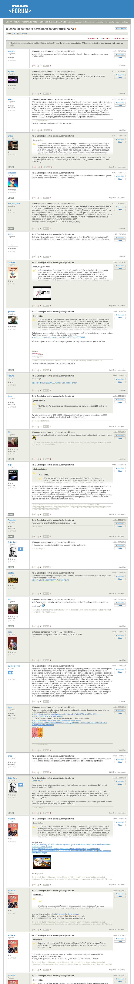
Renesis (11, 71)
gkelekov (12, 312)
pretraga (125, 22)
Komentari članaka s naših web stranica (56, 22)
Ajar (10, 432)
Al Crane (12, 819)
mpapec (11, 51)
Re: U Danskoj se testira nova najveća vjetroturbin (53, 136)
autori (118, 22)
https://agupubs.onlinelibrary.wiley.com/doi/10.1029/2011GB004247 (58, 337)
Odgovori (120, 54)
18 (41, 130)
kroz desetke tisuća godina (67, 914)
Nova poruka (121, 28)
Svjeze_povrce (14, 666)
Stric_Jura (12, 542)
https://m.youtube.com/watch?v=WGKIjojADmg (50, 580)
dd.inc (11, 234)
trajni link (122, 65)
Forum (17, 22)
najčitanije (99, 22)
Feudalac (12, 520)
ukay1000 (12, 173)
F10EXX (11, 376)
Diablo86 (12, 262)
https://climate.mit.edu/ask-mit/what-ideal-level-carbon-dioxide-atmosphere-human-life (66, 849)
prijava (70, 22)
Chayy (11, 136)
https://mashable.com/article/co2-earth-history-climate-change (56, 720)
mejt (10, 465)
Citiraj (120, 57)
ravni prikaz (106, 38)
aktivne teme (89, 22)
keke (10, 632)
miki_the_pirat (14, 204)
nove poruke (109, 22)
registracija (79, 22)
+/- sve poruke (93, 38)
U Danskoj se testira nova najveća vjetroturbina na (53, 51)
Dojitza (11, 573)
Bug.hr (9, 22)
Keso (10, 99)
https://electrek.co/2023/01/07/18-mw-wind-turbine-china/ (54, 383)
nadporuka (121, 167)
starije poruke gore (120, 38)
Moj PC (10, 167)
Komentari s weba (29, 22)
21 (35, 167)
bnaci (10, 756)
